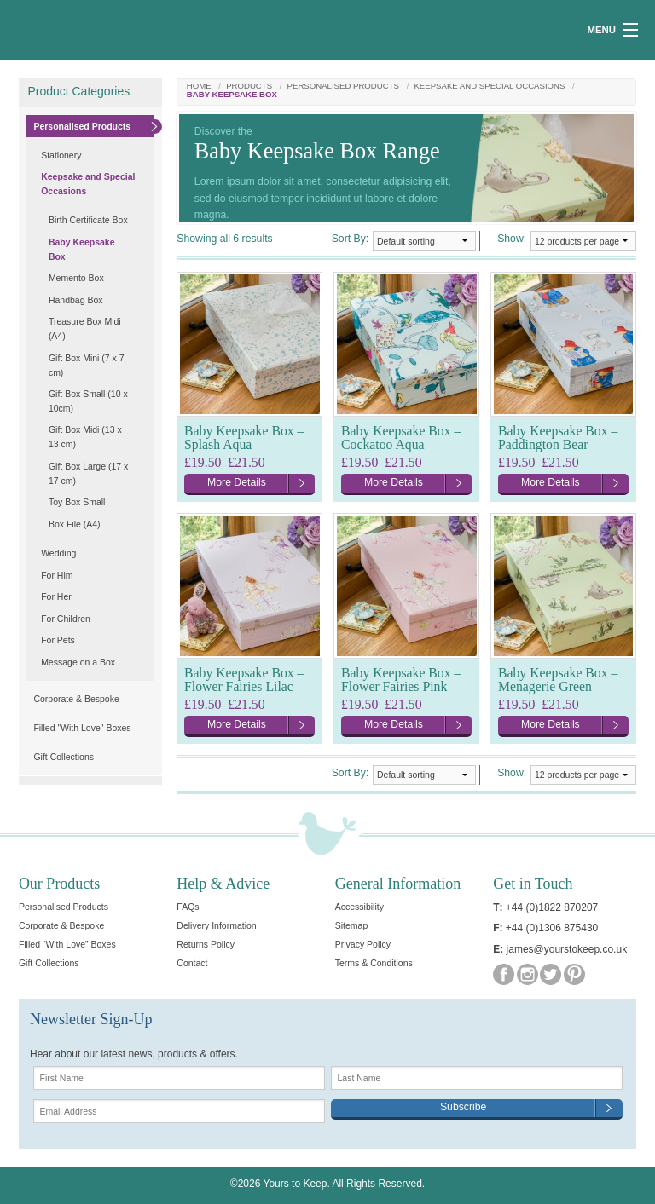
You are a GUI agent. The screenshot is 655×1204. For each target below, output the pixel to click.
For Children (65, 619)
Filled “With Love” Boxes (67, 944)
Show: (511, 239)
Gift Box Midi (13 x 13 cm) (85, 436)
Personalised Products (343, 86)
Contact (192, 963)
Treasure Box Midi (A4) (85, 328)
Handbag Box (76, 300)
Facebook (503, 974)
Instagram (527, 974)
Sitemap (351, 925)
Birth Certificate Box (88, 220)
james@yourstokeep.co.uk (567, 949)
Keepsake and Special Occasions (489, 86)
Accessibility (359, 907)
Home (199, 86)
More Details (236, 482)
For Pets (58, 640)
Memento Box (76, 278)
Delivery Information (216, 925)
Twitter (550, 974)
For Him (56, 575)
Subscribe (463, 1107)
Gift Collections (63, 757)
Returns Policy (206, 944)
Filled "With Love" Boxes (81, 728)
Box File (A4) (75, 524)
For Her (56, 596)
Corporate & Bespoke (76, 699)
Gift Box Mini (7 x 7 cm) (87, 365)
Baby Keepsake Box (82, 249)
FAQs (188, 907)
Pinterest (574, 974)
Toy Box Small (77, 502)
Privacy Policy (363, 944)
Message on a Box (78, 662)
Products (249, 86)
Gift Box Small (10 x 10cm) (88, 401)
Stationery (61, 155)
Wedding (58, 553)
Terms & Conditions (374, 963)
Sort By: (350, 239)
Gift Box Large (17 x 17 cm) (88, 473)
